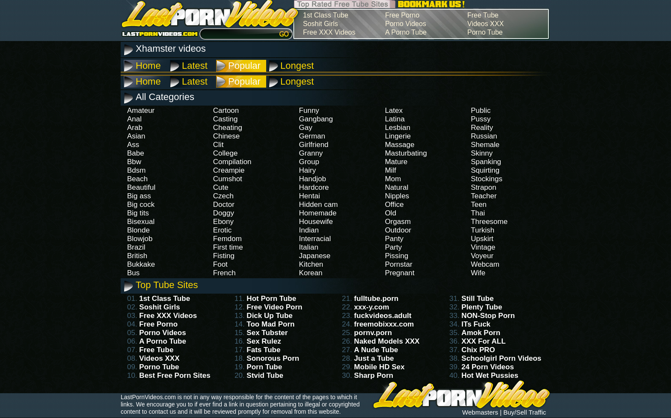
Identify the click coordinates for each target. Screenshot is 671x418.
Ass (133, 145)
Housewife (316, 222)
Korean (311, 273)
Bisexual (140, 222)
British (137, 256)
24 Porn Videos (487, 367)
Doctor (224, 204)
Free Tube (483, 15)
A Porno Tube (406, 32)
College (225, 153)
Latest (195, 65)
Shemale (485, 145)
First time (228, 247)
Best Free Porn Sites (174, 375)
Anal (134, 119)
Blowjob (140, 239)
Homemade (318, 213)
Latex (394, 110)
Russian (484, 136)
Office (394, 204)
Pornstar (398, 264)
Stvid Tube (264, 375)
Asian (136, 136)
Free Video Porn (274, 307)
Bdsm (136, 170)
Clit (218, 145)
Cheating (227, 128)
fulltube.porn (376, 298)
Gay (305, 128)
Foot (220, 264)
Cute (221, 187)
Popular (244, 65)
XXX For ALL (483, 341)
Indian (309, 230)
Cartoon (226, 110)
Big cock (140, 204)
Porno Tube (485, 32)
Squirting (485, 170)
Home (148, 65)
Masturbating (406, 153)
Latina (394, 119)
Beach (137, 179)
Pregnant (399, 273)
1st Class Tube (325, 15)
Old (390, 213)
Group (309, 162)
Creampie (229, 170)
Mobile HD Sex (379, 367)
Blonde (138, 230)
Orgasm (397, 222)
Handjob (312, 179)
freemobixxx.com (384, 324)
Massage (399, 145)
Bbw (134, 162)
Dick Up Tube (269, 316)
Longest (297, 65)
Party (393, 247)
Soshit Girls (320, 23)
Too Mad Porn (270, 324)
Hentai (309, 196)
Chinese (226, 136)
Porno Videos (405, 23)
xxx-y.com (371, 307)
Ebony (223, 222)
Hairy (307, 170)
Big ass (139, 196)
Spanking (486, 162)
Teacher (483, 196)
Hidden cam (318, 204)
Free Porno (402, 15)
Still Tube (477, 298)
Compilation (232, 162)
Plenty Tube (481, 307)
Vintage (483, 247)
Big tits (138, 213)
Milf (390, 170)
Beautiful (141, 187)
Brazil (136, 247)
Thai (478, 213)
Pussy (480, 119)
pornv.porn (373, 333)
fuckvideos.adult (382, 316)
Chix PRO (478, 350)
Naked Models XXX (386, 341)
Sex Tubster (267, 333)
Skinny (482, 153)
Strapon (483, 187)
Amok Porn (480, 333)
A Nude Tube (376, 350)
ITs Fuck (475, 324)
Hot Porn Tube (271, 298)
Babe (135, 153)
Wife (478, 273)
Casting (225, 119)
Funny (309, 110)
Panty (394, 239)
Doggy (223, 213)
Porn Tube (264, 367)
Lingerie (398, 136)
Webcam (485, 264)
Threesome (489, 222)
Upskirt (482, 239)
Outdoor (398, 230)
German (312, 136)
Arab (135, 128)
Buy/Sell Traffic (524, 412)
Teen (479, 204)
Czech (223, 196)
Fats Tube (263, 350)
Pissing (396, 256)
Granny (311, 153)
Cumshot (227, 179)
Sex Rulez (263, 341)
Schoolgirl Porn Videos (501, 358)
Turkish (482, 230)
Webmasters (480, 412)
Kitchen (311, 264)
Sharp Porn (373, 375)
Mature (396, 162)
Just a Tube (374, 358)
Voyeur (482, 256)
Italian (308, 247)
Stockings (486, 179)
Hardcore (314, 187)
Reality (482, 128)
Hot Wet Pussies (489, 375)
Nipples (397, 196)
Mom (393, 179)
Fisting (224, 256)
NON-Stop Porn (488, 316)
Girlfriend (314, 145)
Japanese (315, 256)
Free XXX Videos (329, 32)
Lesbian (397, 128)
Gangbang (316, 119)
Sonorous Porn (272, 358)
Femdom (227, 239)
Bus (133, 273)
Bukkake (141, 264)
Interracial (315, 239)
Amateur (140, 110)
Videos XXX (485, 23)
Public (480, 110)
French (224, 273)
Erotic (222, 230)
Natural (396, 187)
